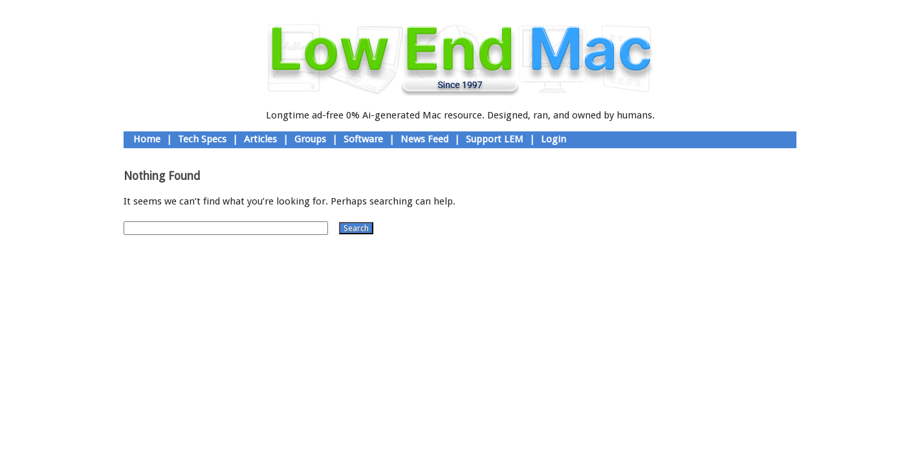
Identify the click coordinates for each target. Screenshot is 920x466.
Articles (260, 139)
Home (146, 139)
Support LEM (494, 139)
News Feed (424, 139)
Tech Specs (202, 139)
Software (363, 139)
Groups (310, 139)
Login (553, 139)
